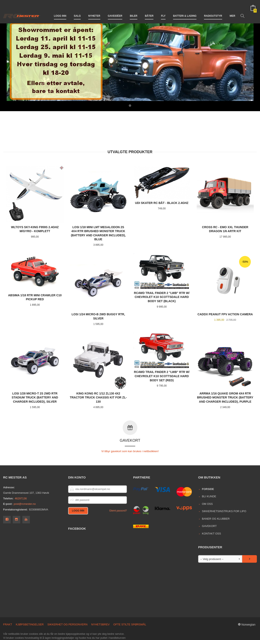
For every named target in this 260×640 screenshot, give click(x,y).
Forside (208, 471)
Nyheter (94, 10)
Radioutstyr (213, 10)
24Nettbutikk (25, 635)
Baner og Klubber (216, 500)
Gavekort (209, 508)
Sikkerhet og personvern (67, 606)
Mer (232, 10)
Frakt (7, 606)
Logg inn (60, 10)
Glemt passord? (118, 492)
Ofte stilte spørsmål (129, 606)
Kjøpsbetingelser (30, 606)
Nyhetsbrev (100, 606)
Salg (77, 10)
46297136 (21, 480)
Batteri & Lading (184, 10)
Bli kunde (209, 478)
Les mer (80, 624)
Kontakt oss (211, 515)
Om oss (207, 485)
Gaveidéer (115, 10)
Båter (149, 10)
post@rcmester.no (25, 485)
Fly (163, 10)
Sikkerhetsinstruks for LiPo (224, 493)
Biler (133, 10)
